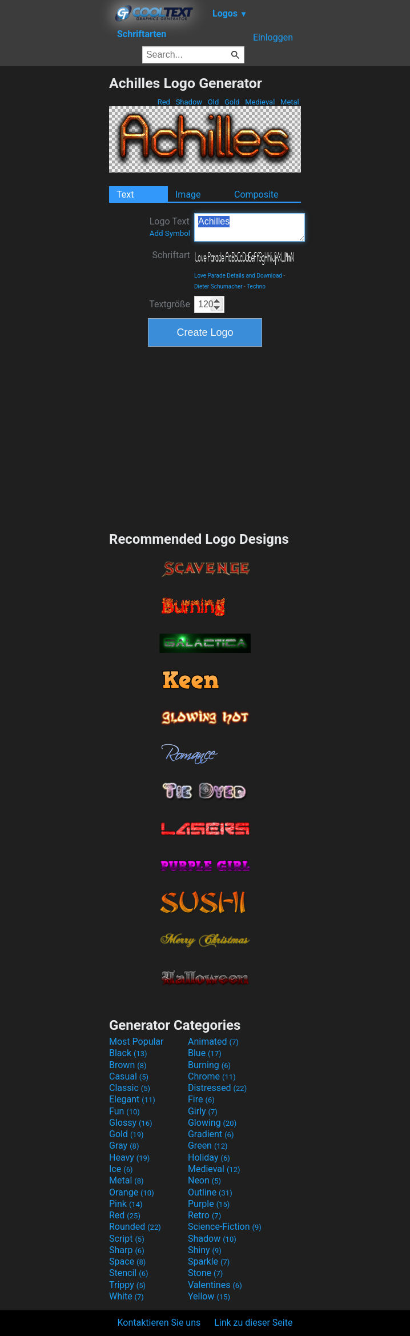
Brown (127, 1065)
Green (208, 1145)
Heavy (129, 1157)
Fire (201, 1099)
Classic (129, 1087)
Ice (120, 1169)
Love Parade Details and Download (238, 275)
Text (125, 194)
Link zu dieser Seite (253, 1322)
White (126, 1296)
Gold (232, 102)
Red (163, 102)
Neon (204, 1180)
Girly (203, 1111)
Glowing (212, 1122)
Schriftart (171, 255)
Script (126, 1238)
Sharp (126, 1250)
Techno (256, 286)
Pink (126, 1203)
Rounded (135, 1226)
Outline (210, 1192)
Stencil (128, 1272)
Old (213, 102)
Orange (131, 1192)
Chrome (212, 1076)
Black (128, 1053)
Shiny (205, 1250)
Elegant (132, 1099)
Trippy (127, 1284)
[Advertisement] (54, 246)
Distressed (217, 1087)
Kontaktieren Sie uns (159, 1322)
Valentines (215, 1284)
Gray (124, 1145)
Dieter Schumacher (218, 286)
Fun (124, 1111)
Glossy (130, 1122)
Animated (213, 1041)
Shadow (189, 102)
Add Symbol (170, 233)
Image (188, 194)
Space (127, 1261)
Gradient (211, 1134)
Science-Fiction (225, 1226)
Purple (209, 1203)
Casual (128, 1076)
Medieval (259, 102)
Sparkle (209, 1261)
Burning (209, 1065)
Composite (256, 194)
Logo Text (170, 227)
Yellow (209, 1296)
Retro (204, 1215)
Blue (205, 1053)
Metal (290, 102)
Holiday (209, 1157)
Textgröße (169, 304)
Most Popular (136, 1041)
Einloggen (273, 37)
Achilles (249, 227)
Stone (205, 1272)
